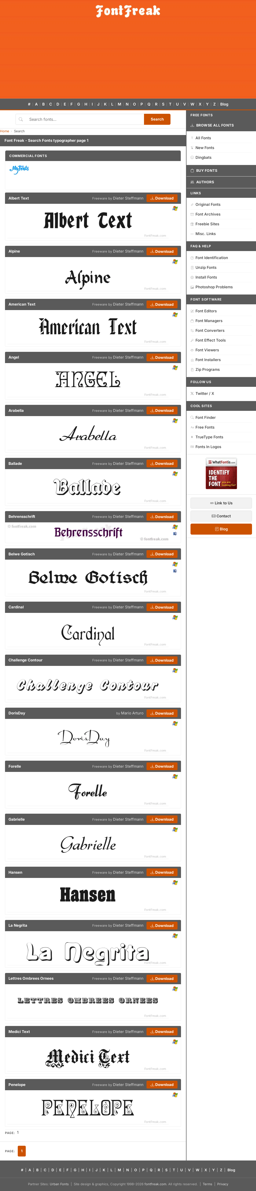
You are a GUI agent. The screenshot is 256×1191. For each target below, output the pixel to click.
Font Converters (207, 330)
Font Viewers (204, 350)
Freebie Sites (204, 224)
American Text (22, 304)
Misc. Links (203, 233)
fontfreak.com (155, 1184)
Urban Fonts (59, 1184)
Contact (221, 516)
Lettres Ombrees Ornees (31, 978)
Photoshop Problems (211, 287)
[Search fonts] (85, 119)
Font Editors (203, 311)
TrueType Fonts (206, 437)
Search (157, 119)
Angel (13, 357)
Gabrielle (16, 819)
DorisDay (16, 713)
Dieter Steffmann (128, 198)
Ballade (15, 463)
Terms (207, 1184)
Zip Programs (205, 369)
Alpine (14, 251)
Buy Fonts (204, 170)
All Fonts (200, 138)
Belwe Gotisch (21, 554)
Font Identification (209, 257)
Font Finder (203, 417)
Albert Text (18, 198)
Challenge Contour (25, 660)
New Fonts (202, 147)
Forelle (14, 766)
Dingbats (201, 157)
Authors (202, 182)
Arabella (16, 410)
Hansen (15, 872)
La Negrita (17, 925)
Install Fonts (203, 277)
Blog (224, 104)
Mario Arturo (132, 713)
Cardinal (16, 607)
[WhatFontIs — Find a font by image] (221, 487)
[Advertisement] (128, 61)
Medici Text (19, 1031)
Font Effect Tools (208, 340)
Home (4, 131)
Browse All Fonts (212, 125)
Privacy (222, 1184)
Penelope (17, 1084)
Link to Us (221, 503)
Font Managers (206, 320)
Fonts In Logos (205, 446)
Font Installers (205, 359)
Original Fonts (205, 204)
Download (162, 198)
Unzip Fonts (203, 267)
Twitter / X (202, 393)
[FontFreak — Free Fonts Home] (128, 11)
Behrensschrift (21, 516)
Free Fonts (202, 427)
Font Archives (205, 214)
